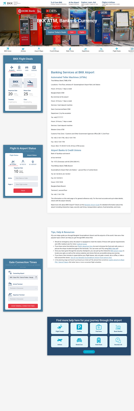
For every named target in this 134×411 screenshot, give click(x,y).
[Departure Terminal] (17, 294)
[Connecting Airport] (16, 272)
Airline (10, 178)
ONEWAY (29, 75)
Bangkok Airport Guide (92, 205)
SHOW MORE (89, 351)
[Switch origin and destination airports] (23, 83)
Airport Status (32, 155)
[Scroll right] (132, 50)
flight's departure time (85, 246)
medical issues (82, 244)
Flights (82, 32)
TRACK (23, 190)
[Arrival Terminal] (16, 283)
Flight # (10, 184)
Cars (71, 32)
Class (25, 99)
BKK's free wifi (113, 248)
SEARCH (22, 107)
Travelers (11, 99)
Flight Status (14, 155)
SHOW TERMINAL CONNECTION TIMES (23, 306)
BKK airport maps (116, 251)
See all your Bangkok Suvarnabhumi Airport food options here (91, 258)
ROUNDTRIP (17, 75)
